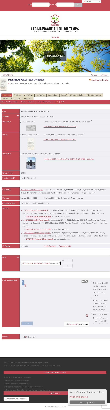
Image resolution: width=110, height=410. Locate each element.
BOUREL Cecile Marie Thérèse (38, 216)
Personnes (7, 95)
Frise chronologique (94, 95)
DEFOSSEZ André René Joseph (36, 220)
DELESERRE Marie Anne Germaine (36, 263)
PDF (62, 102)
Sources (31, 102)
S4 (26, 337)
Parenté (64, 95)
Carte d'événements (44, 102)
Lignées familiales (76, 95)
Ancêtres (17, 95)
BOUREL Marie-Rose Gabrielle (38, 229)
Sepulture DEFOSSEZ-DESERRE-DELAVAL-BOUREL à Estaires (69, 159)
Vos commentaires (25, 377)
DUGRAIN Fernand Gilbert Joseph (39, 239)
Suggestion (28, 98)
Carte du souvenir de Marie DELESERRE (60, 139)
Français (87, 1)
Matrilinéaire (28, 95)
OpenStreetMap (73, 324)
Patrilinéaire (40, 95)
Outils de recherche (99, 80)
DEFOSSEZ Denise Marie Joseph (37, 232)
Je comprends (87, 402)
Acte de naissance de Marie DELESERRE (60, 126)
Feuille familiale (50, 246)
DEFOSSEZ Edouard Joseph (31, 189)
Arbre (23, 102)
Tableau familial (65, 246)
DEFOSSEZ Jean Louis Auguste (36, 210)
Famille (5, 98)
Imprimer (104, 75)
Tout (56, 102)
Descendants (53, 95)
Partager (94, 75)
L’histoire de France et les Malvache (28, 387)
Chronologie (15, 98)
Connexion (8, 75)
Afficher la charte (79, 396)
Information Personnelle (9, 102)
